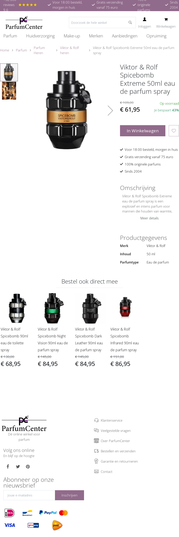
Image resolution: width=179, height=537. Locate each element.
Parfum (21, 50)
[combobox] (102, 22)
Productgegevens (143, 238)
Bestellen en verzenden (118, 451)
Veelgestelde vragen (116, 430)
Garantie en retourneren (119, 461)
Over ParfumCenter (115, 441)
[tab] (149, 187)
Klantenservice (111, 420)
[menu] (89, 36)
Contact (106, 471)
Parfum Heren (39, 50)
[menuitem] (12, 35)
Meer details (149, 218)
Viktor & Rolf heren (69, 50)
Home (4, 50)
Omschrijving (137, 188)
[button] (110, 110)
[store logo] (24, 22)
